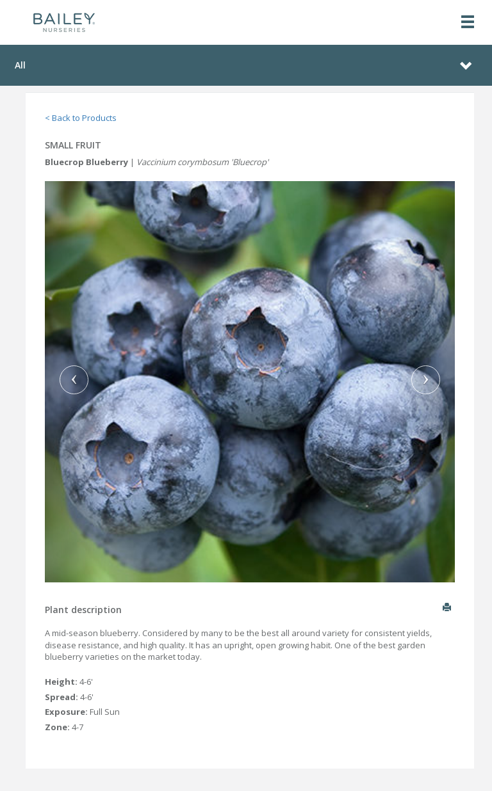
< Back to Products (81, 118)
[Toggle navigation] (467, 23)
